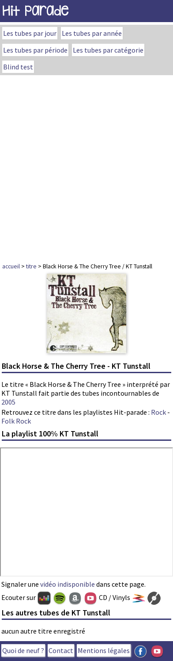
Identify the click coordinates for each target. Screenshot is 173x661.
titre (31, 266)
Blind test (18, 66)
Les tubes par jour (29, 33)
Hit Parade (35, 11)
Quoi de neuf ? (23, 650)
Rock (158, 412)
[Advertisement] (86, 166)
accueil (11, 266)
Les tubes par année (92, 33)
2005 (8, 401)
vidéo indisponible (67, 584)
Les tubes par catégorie (108, 50)
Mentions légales (104, 650)
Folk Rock (16, 420)
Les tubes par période (35, 50)
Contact (61, 650)
